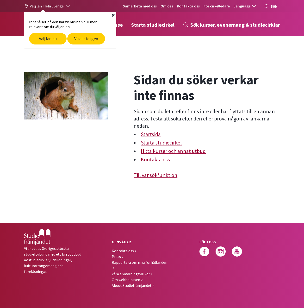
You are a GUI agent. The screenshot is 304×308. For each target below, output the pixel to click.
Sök (270, 6)
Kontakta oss (188, 6)
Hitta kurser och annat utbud (173, 151)
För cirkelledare (217, 6)
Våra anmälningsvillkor (131, 273)
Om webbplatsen (126, 279)
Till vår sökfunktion (155, 175)
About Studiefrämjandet (132, 285)
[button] (47, 6)
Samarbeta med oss (140, 6)
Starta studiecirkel (152, 24)
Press (116, 256)
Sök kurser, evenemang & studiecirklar (231, 24)
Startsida (151, 134)
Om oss (167, 6)
